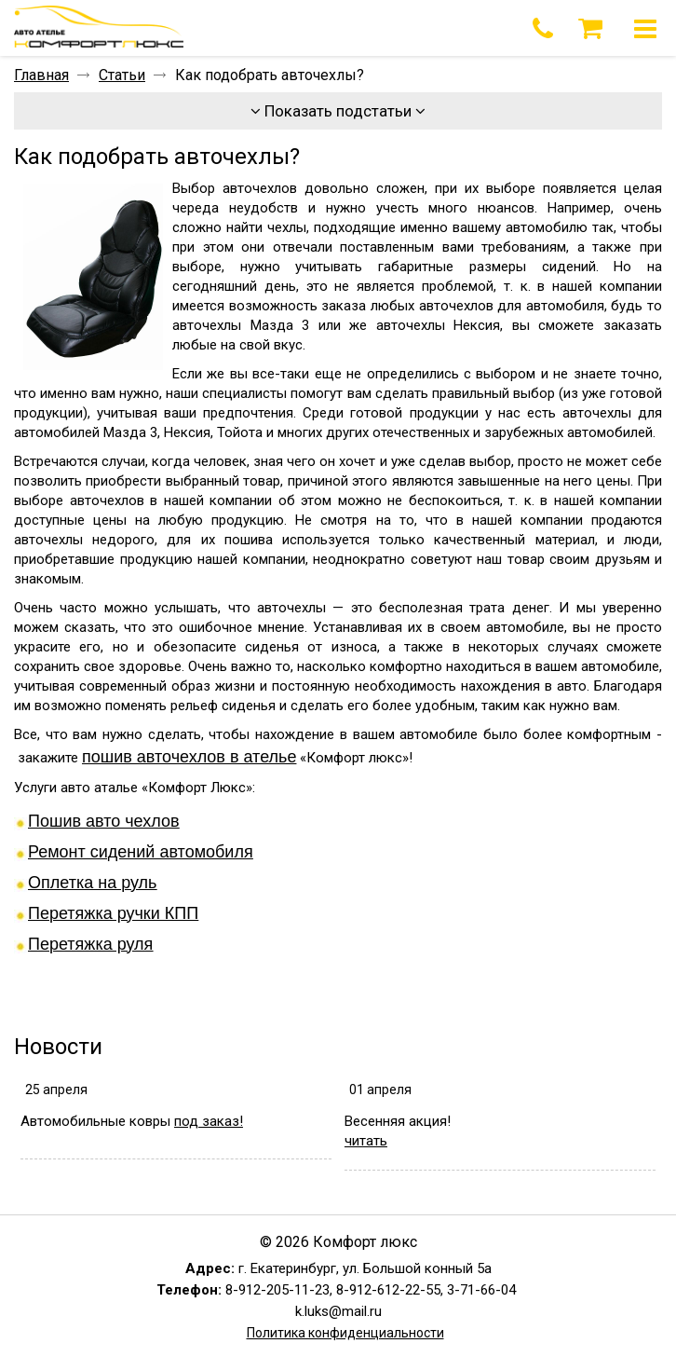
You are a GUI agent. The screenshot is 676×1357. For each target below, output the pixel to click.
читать (366, 1140)
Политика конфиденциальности (345, 1332)
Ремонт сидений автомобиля (140, 852)
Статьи (122, 75)
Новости (58, 1047)
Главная (41, 75)
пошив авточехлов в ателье (189, 756)
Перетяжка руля (90, 944)
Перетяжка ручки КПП (113, 913)
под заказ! (208, 1121)
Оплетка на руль (92, 882)
